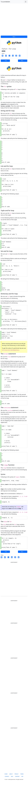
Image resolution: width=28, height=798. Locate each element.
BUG (12, 790)
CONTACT (7, 790)
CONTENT (17, 790)
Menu (14, 36)
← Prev (5, 60)
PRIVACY (16, 788)
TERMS (21, 788)
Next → (22, 60)
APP (22, 790)
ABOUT (11, 788)
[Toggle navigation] (25, 1)
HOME (6, 788)
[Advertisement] (14, 20)
